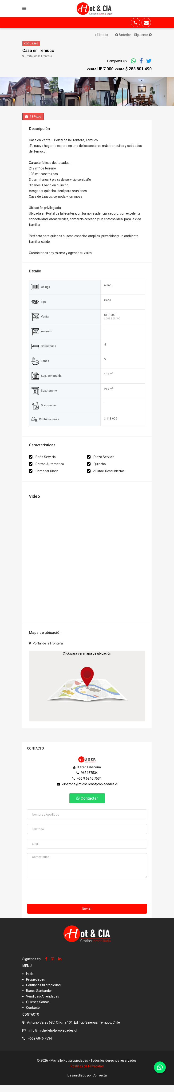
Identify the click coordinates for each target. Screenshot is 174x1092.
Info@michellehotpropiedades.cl (53, 1037)
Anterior (123, 35)
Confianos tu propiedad (43, 992)
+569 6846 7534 (40, 1045)
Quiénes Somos (38, 1009)
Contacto (33, 1014)
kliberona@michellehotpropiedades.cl (87, 791)
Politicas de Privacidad (87, 1073)
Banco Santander (39, 997)
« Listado (101, 35)
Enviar (87, 915)
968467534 (87, 780)
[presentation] (63, 899)
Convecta (100, 1082)
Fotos (33, 123)
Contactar (87, 805)
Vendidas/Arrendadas (42, 1003)
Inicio (30, 980)
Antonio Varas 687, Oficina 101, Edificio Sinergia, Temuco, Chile (73, 1029)
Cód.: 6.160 (31, 43)
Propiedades (35, 986)
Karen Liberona (87, 774)
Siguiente (143, 35)
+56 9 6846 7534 (87, 785)
